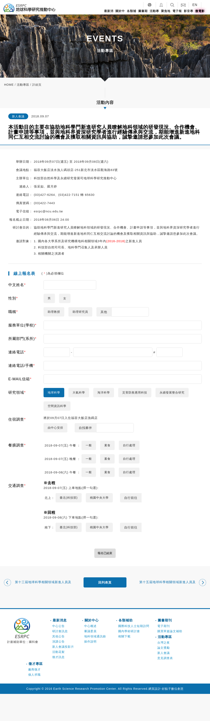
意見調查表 (165, 685)
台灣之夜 (163, 669)
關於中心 (120, 14)
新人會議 (163, 680)
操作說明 (90, 668)
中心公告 (58, 653)
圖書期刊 (143, 14)
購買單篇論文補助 (169, 658)
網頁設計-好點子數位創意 (166, 715)
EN (194, 5)
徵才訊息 (58, 684)
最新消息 (108, 14)
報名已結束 (105, 580)
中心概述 (90, 653)
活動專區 (154, 14)
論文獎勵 (163, 674)
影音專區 (188, 14)
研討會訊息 (60, 658)
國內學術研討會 (129, 658)
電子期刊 (163, 653)
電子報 (177, 11)
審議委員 (90, 658)
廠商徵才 (34, 696)
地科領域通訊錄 (95, 663)
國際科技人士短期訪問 (133, 653)
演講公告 (58, 668)
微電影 (200, 11)
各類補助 (131, 14)
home (9, 84)
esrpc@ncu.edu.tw (48, 211)
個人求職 (34, 701)
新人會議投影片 (63, 673)
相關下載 (124, 663)
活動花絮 (58, 679)
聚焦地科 (165, 14)
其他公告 (58, 663)
